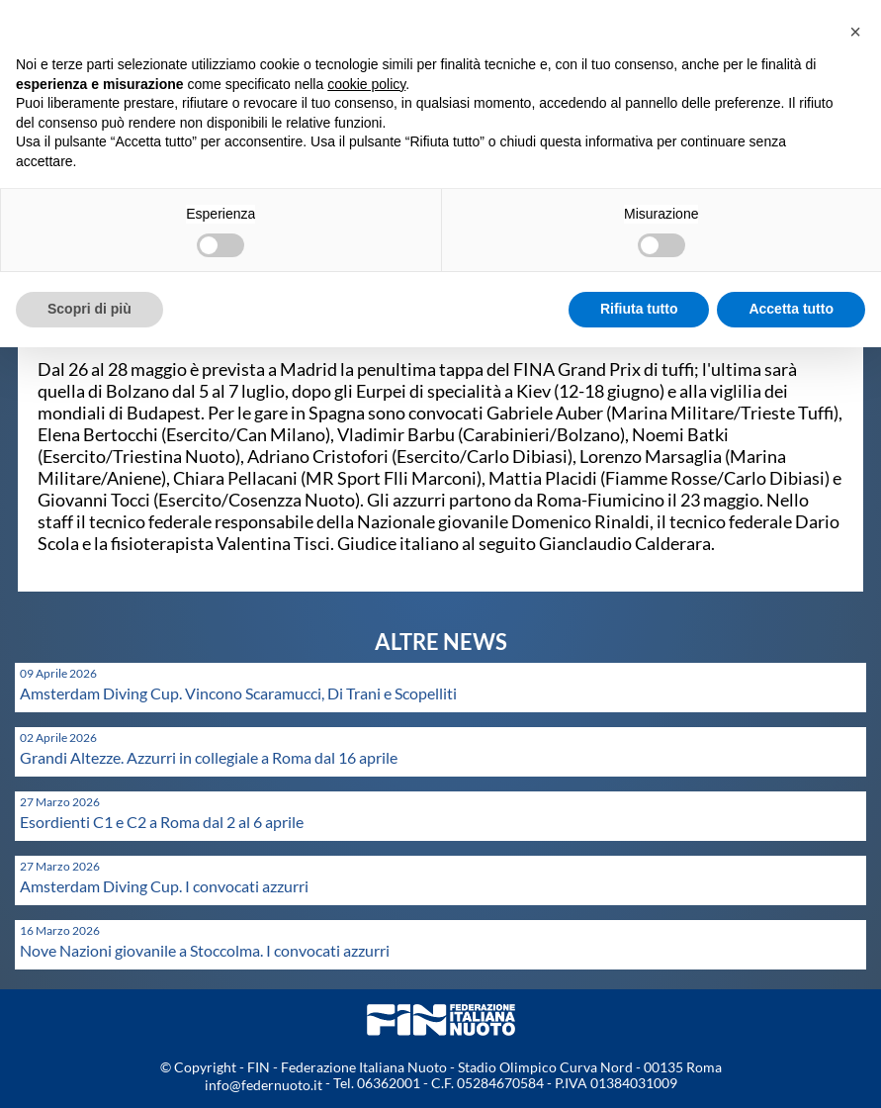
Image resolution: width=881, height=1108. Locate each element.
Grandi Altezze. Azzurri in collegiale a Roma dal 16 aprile (208, 757)
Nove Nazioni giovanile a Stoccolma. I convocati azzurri (205, 950)
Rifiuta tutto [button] (639, 309)
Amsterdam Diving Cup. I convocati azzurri (164, 886)
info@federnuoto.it (263, 1084)
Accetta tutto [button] (791, 309)
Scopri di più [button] (89, 309)
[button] (855, 31)
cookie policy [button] (366, 84)
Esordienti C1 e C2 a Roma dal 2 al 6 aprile (162, 821)
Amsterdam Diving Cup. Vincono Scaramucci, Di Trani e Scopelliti (238, 693)
